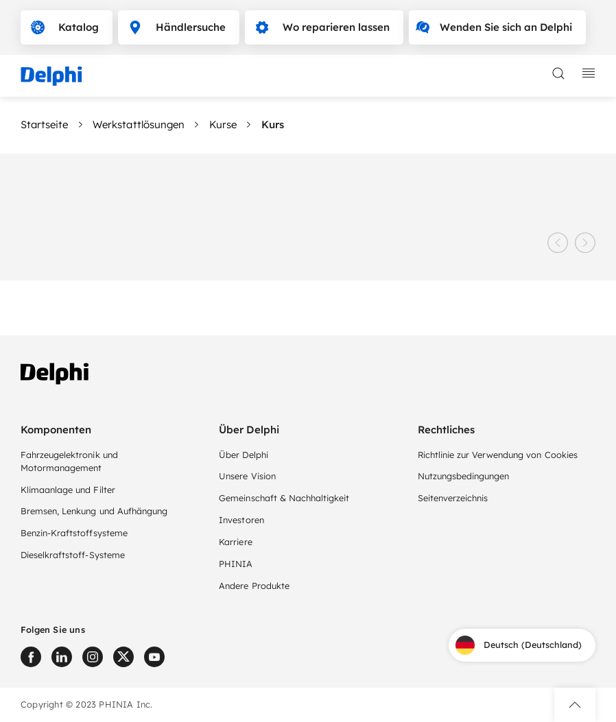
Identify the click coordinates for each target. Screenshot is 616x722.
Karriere (235, 541)
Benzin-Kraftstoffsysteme (74, 532)
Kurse (223, 124)
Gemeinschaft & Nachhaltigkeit (284, 497)
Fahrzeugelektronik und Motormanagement (69, 461)
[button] (574, 705)
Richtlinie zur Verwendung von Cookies (498, 454)
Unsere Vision (247, 475)
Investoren (241, 519)
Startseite (44, 124)
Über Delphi (243, 454)
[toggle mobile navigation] (588, 73)
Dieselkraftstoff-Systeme (73, 554)
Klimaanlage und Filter (68, 489)
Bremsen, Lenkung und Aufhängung (94, 510)
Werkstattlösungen (139, 124)
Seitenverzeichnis (453, 497)
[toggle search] (558, 73)
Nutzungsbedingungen (464, 475)
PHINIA (235, 563)
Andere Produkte (254, 585)
